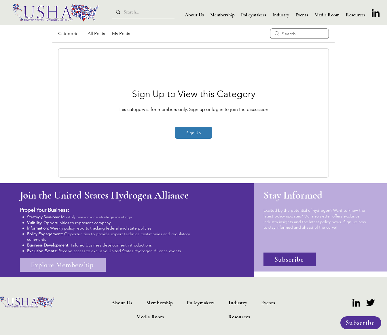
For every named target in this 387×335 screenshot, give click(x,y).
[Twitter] (370, 302)
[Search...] (143, 12)
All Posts (96, 33)
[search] (299, 33)
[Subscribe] (360, 322)
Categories (69, 33)
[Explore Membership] (63, 265)
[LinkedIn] (375, 12)
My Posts (121, 33)
